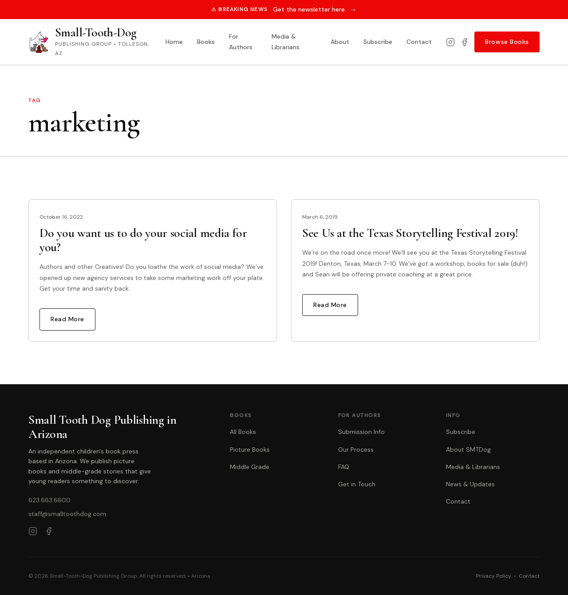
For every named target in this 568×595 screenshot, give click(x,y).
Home (174, 42)
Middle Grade (249, 467)
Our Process (356, 449)
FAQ (343, 467)
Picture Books (250, 449)
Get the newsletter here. (315, 10)
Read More (67, 319)
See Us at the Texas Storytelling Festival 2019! (410, 232)
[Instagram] (450, 42)
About (340, 42)
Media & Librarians (286, 41)
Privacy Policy (493, 575)
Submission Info (361, 432)
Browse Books (507, 42)
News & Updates (470, 484)
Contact (419, 42)
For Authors (240, 41)
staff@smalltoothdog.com (67, 514)
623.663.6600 (49, 500)
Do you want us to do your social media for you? (143, 240)
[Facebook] (464, 42)
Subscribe (377, 42)
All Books (243, 432)
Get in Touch (356, 484)
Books (206, 42)
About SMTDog (468, 449)
